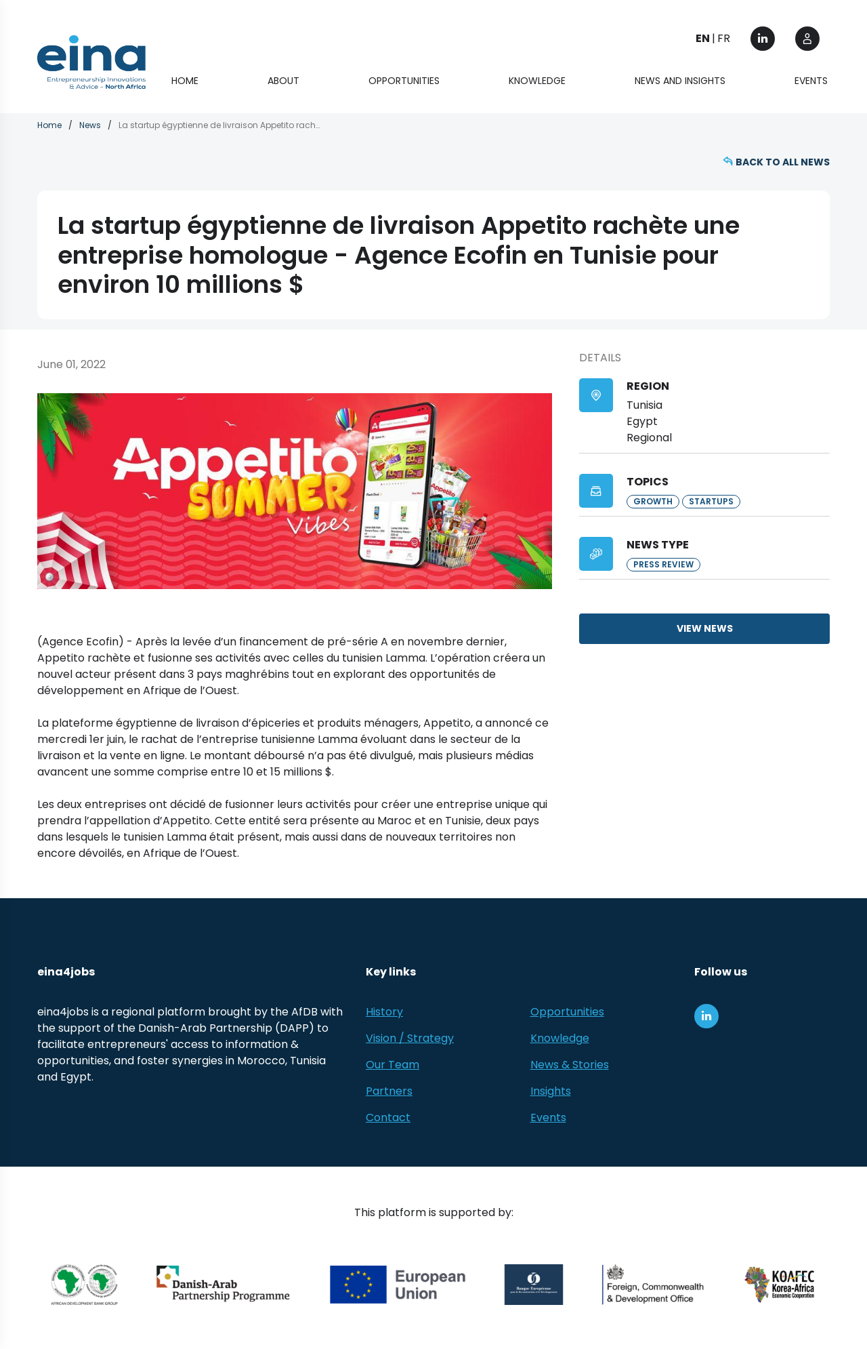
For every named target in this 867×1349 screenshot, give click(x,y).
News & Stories (569, 1065)
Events (811, 81)
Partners (389, 1092)
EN (703, 39)
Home (184, 81)
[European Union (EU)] (398, 1285)
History (384, 1012)
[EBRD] (534, 1285)
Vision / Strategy (410, 1039)
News (90, 126)
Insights (550, 1092)
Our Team (392, 1065)
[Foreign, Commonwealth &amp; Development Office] (653, 1285)
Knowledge (537, 81)
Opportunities (404, 81)
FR (723, 39)
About (283, 81)
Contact (388, 1118)
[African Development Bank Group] (84, 1285)
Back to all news (783, 162)
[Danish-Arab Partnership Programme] (223, 1285)
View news (705, 629)
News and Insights (680, 81)
